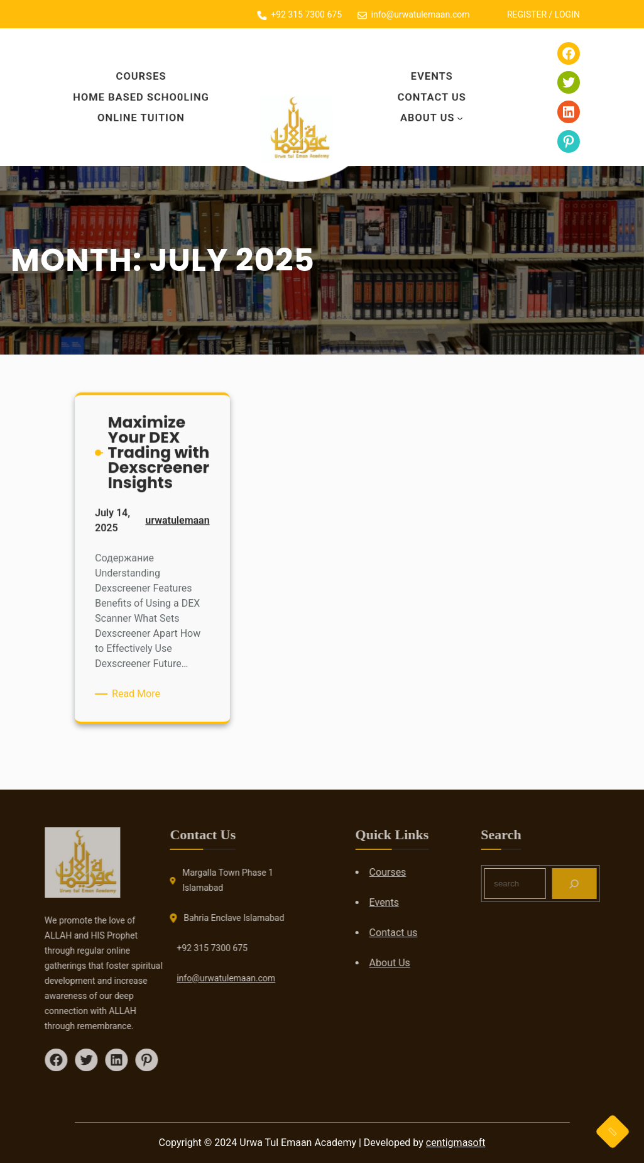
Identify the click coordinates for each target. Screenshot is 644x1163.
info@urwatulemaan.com (190, 978)
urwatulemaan (175, 525)
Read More (139, 691)
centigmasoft (456, 1143)
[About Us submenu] (462, 116)
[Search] (610, 883)
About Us (427, 116)
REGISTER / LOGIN (546, 14)
